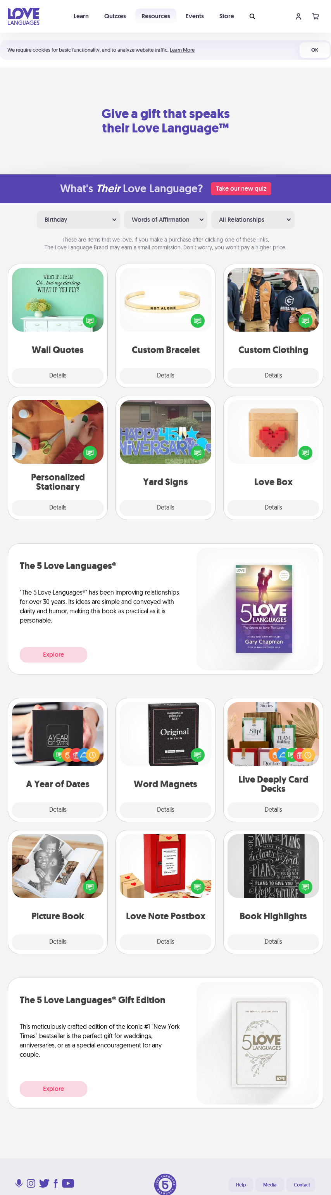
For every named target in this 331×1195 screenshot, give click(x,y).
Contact (302, 1185)
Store (226, 16)
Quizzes (115, 16)
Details (58, 376)
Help (241, 1185)
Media (269, 1185)
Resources (155, 16)
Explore (53, 655)
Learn (81, 16)
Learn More (182, 50)
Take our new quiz (241, 188)
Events (195, 16)
